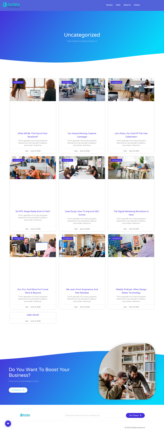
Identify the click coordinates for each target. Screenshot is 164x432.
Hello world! (33, 315)
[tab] (109, 5)
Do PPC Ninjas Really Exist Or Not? (33, 211)
